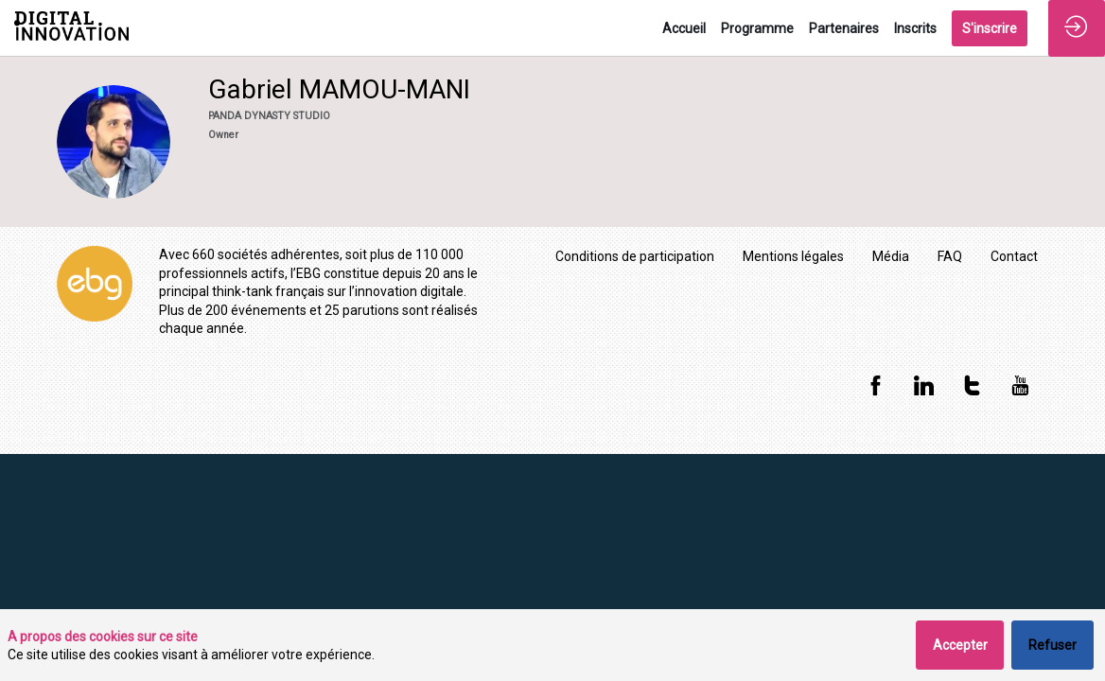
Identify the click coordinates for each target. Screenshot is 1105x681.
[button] (989, 28)
